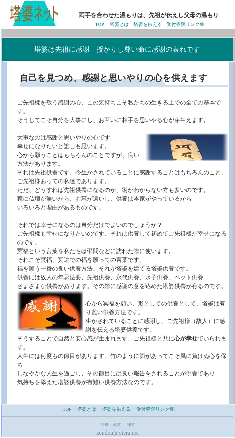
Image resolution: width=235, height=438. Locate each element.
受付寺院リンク (153, 409)
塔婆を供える (148, 24)
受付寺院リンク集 (185, 24)
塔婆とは (119, 24)
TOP (101, 24)
